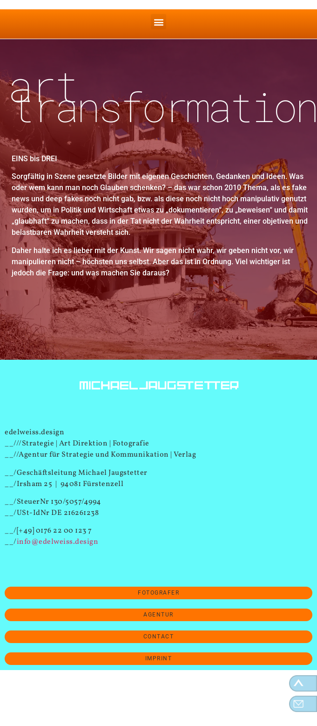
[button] (158, 21)
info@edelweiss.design (58, 542)
